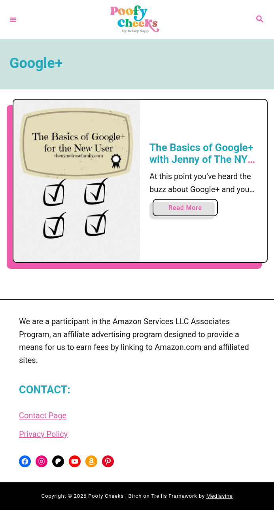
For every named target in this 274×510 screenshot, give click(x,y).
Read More (188, 209)
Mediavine (219, 496)
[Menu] (13, 19)
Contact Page (42, 415)
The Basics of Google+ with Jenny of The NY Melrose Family (201, 159)
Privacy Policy (43, 434)
